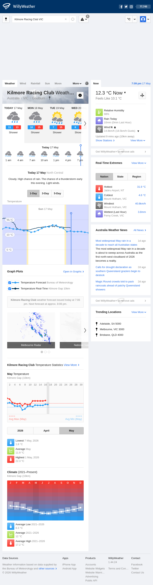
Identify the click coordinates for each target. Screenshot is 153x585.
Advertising (91, 576)
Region (136, 176)
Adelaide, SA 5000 (110, 323)
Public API (91, 580)
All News (138, 230)
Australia (13, 98)
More (76, 83)
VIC (25, 98)
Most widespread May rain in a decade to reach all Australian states (121, 251)
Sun (47, 83)
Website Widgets (95, 568)
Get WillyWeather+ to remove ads (115, 151)
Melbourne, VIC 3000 (112, 329)
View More (136, 140)
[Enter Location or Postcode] (44, 19)
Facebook (137, 564)
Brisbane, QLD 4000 (111, 334)
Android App (69, 568)
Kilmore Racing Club (50, 98)
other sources (46, 568)
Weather (10, 83)
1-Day (33, 193)
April (46, 430)
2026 (20, 430)
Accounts (90, 564)
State (120, 176)
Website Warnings (95, 572)
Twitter (135, 568)
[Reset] (65, 19)
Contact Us (137, 572)
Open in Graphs (72, 271)
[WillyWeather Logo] (21, 6)
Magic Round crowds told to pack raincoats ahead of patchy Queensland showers (121, 285)
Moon (58, 83)
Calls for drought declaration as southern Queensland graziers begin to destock (121, 271)
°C (128, 19)
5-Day (57, 193)
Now (96, 83)
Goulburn (38, 98)
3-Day (45, 193)
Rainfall (35, 83)
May (71, 430)
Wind (23, 83)
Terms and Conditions (118, 568)
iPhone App (69, 564)
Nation (104, 176)
